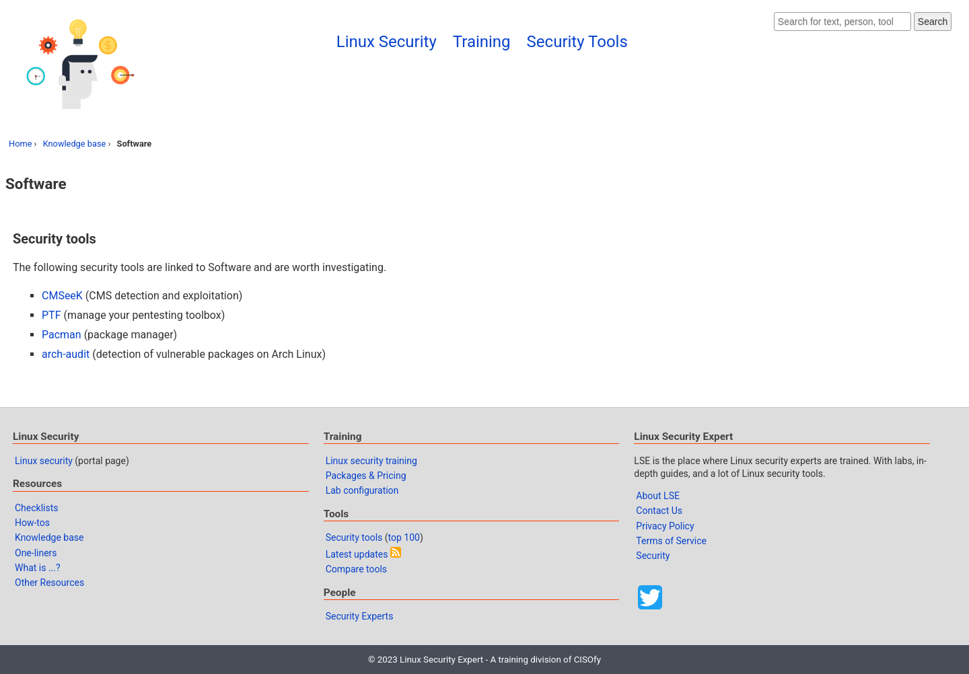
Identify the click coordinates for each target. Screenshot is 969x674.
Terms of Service (671, 540)
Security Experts (360, 616)
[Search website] (842, 21)
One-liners (36, 553)
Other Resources (49, 582)
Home (20, 144)
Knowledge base (74, 144)
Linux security (44, 460)
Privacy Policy (665, 526)
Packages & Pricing (366, 475)
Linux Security (386, 41)
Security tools (354, 537)
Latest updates (357, 554)
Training (482, 41)
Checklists (37, 507)
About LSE (658, 495)
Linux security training (371, 460)
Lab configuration (362, 490)
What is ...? (38, 567)
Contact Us (659, 510)
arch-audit (65, 354)
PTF (51, 315)
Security (653, 555)
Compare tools (356, 569)
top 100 (404, 537)
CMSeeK (62, 295)
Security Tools (577, 41)
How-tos (32, 522)
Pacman (61, 334)
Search (932, 21)
